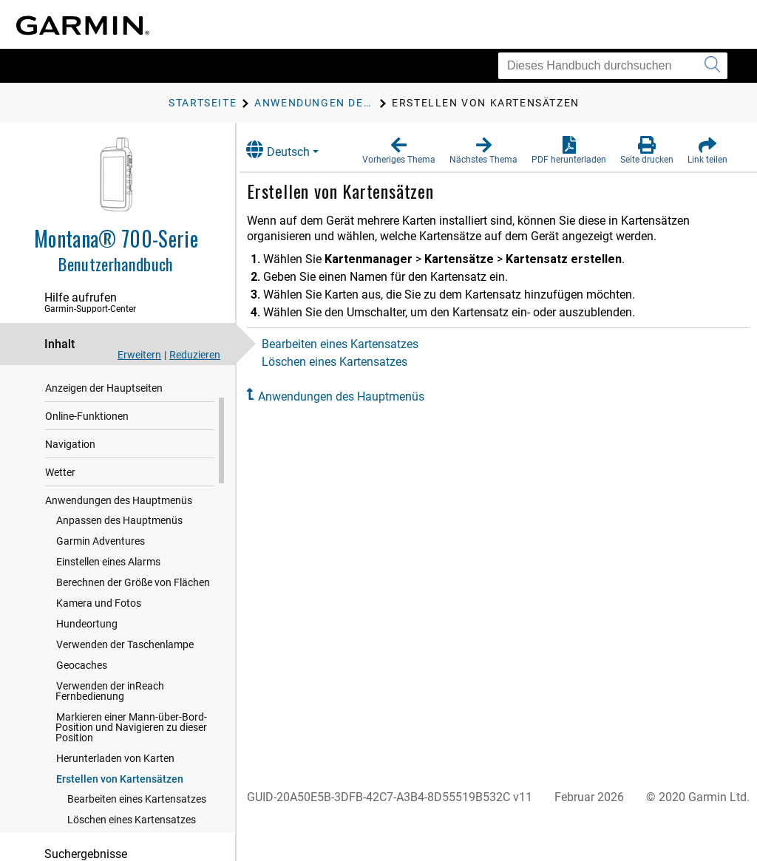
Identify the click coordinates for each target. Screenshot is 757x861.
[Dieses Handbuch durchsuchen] (612, 65)
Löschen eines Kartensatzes (351, 362)
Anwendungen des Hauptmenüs (118, 555)
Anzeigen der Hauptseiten (104, 443)
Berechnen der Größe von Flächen (133, 637)
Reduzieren (194, 355)
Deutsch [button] (294, 149)
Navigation (70, 499)
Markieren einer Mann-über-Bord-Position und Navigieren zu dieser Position (131, 782)
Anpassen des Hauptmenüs (119, 575)
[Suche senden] (712, 65)
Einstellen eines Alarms (108, 616)
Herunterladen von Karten (115, 813)
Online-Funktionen (87, 471)
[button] (398, 151)
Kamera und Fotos (98, 658)
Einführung (70, 386)
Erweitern (139, 355)
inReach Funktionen (90, 415)
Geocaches (81, 720)
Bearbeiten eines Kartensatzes (356, 344)
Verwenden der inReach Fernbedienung (109, 746)
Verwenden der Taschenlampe (125, 699)
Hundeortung (87, 678)
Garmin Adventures (100, 596)
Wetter (60, 527)
